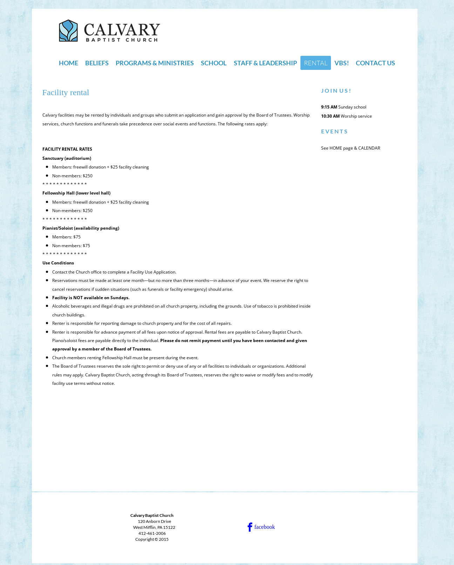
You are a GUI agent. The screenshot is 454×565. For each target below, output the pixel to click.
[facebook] (265, 527)
